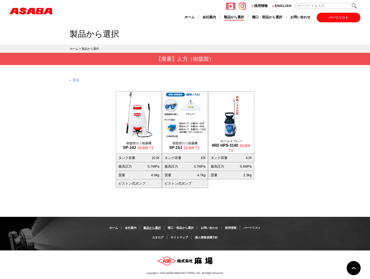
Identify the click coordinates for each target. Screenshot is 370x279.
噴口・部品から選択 (267, 17)
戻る (76, 80)
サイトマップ (179, 237)
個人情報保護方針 (206, 237)
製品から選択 (234, 17)
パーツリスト (338, 17)
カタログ (158, 237)
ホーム (190, 17)
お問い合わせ (300, 17)
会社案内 (209, 17)
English (281, 6)
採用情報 (260, 6)
